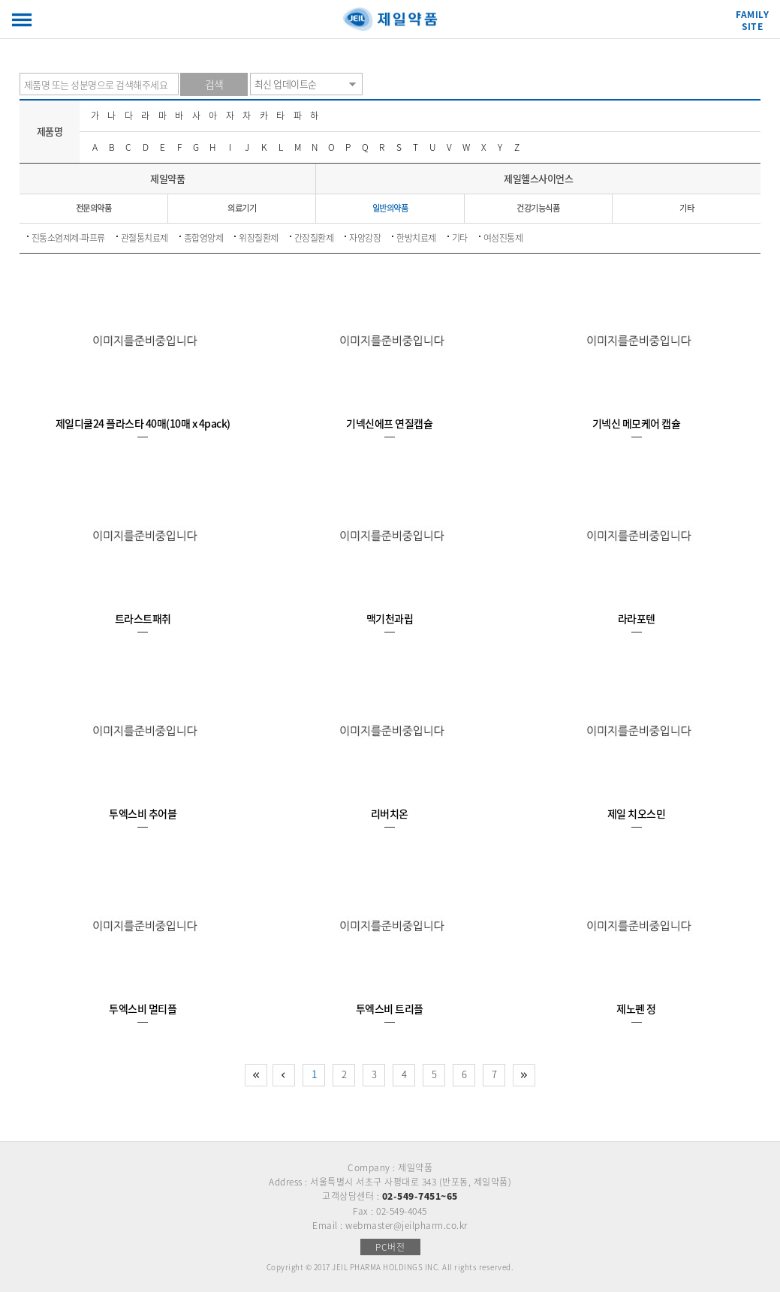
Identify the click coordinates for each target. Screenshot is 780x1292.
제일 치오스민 (636, 813)
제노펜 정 (636, 1008)
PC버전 (390, 1247)
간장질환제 (314, 238)
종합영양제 (204, 238)
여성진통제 (503, 238)
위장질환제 (259, 238)
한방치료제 (416, 238)
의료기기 (241, 208)
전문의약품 (94, 208)
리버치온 (389, 813)
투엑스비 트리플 (389, 1008)
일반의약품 (390, 208)
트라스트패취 (143, 618)
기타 (686, 208)
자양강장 (365, 238)
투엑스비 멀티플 (142, 1008)
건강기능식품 (537, 208)
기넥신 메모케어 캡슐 (636, 423)
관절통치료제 (144, 238)
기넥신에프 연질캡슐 (389, 423)
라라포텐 (636, 618)
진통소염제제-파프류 (68, 238)
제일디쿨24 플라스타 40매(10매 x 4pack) (143, 423)
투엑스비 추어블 (142, 813)
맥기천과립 (390, 618)
